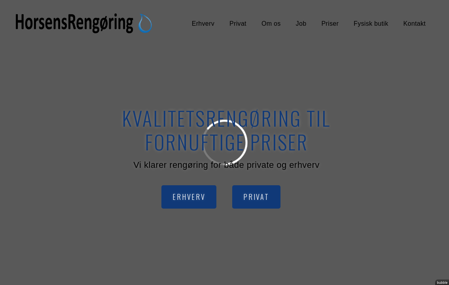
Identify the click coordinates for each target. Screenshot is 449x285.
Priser (330, 23)
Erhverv (203, 23)
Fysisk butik (371, 23)
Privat (237, 23)
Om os (271, 23)
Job (301, 23)
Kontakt (415, 23)
